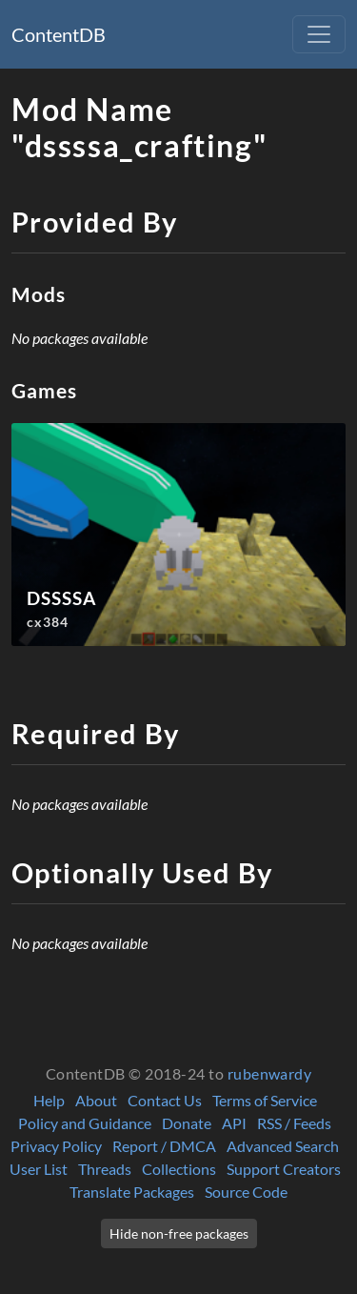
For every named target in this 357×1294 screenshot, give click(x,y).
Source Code (246, 1192)
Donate (186, 1123)
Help (49, 1100)
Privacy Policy (56, 1146)
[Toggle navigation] (319, 34)
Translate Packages (131, 1192)
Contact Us (165, 1100)
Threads (104, 1169)
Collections (179, 1169)
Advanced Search (283, 1146)
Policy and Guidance (84, 1123)
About (96, 1100)
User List (39, 1169)
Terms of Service (264, 1100)
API (234, 1123)
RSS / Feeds (294, 1123)
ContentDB (58, 34)
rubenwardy (270, 1073)
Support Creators (284, 1169)
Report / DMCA (164, 1146)
